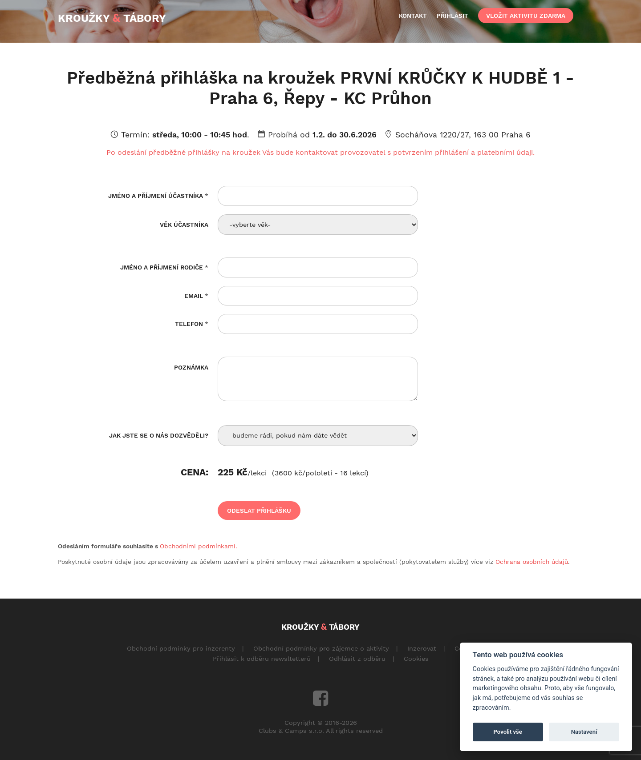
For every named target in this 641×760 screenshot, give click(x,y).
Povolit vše (508, 731)
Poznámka (191, 367)
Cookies (416, 658)
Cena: (194, 473)
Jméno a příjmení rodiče (164, 267)
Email (196, 295)
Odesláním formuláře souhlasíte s (147, 546)
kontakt (413, 15)
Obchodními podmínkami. (198, 546)
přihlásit (452, 15)
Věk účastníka (184, 224)
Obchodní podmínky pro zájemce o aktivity (321, 648)
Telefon (191, 323)
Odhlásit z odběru (357, 658)
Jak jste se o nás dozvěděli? (158, 435)
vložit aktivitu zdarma (525, 15)
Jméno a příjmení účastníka (158, 195)
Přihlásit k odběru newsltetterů (262, 658)
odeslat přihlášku (259, 510)
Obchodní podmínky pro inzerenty (181, 648)
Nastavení (584, 731)
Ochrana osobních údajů (531, 561)
